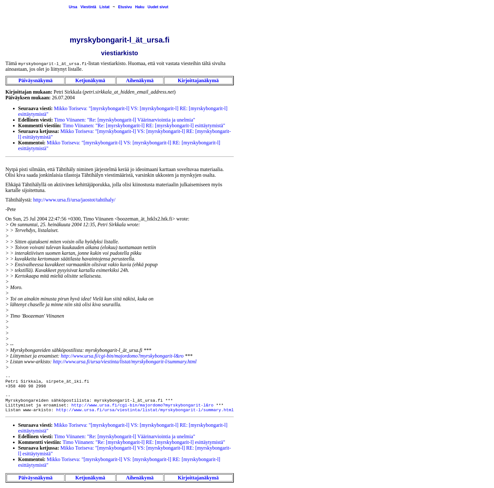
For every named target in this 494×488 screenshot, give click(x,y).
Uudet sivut (158, 7)
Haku (139, 7)
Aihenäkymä (140, 80)
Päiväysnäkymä (35, 80)
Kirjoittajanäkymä (198, 80)
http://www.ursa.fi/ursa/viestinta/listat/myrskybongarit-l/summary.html (125, 361)
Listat (104, 7)
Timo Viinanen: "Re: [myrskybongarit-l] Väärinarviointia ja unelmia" (124, 119)
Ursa (73, 7)
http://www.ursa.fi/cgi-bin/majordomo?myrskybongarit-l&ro (122, 356)
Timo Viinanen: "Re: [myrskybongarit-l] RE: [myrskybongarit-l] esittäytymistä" (144, 125)
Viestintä (88, 7)
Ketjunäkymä (90, 80)
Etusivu (125, 7)
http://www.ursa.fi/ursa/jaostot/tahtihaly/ (74, 199)
